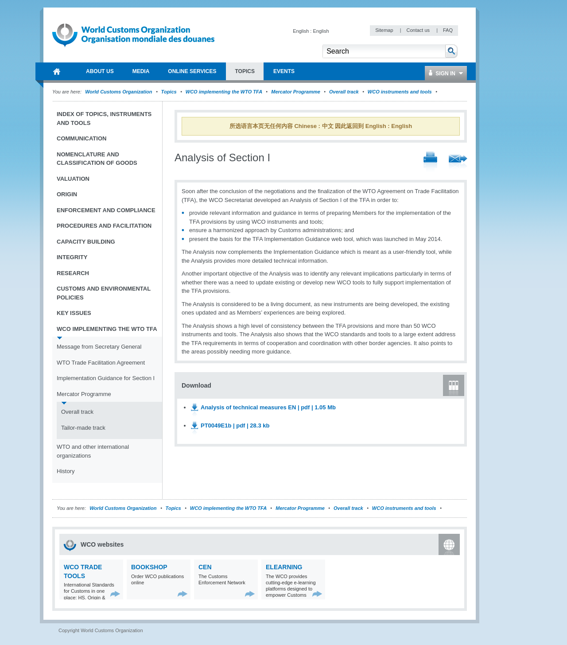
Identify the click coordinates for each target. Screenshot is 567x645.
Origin (67, 194)
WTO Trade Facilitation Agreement (101, 362)
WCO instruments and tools (400, 91)
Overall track (344, 91)
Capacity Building (86, 241)
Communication (81, 138)
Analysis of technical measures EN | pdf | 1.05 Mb (268, 407)
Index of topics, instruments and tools (104, 118)
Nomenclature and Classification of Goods (97, 159)
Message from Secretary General (99, 346)
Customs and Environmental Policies (104, 293)
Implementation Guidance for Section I (106, 378)
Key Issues (74, 313)
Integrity (72, 257)
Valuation (73, 178)
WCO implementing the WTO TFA (224, 91)
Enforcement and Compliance (106, 210)
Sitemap (384, 30)
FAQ (448, 30)
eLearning (284, 567)
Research (73, 273)
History (65, 471)
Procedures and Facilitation (104, 225)
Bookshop (149, 567)
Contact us (418, 30)
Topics (169, 91)
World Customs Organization (119, 91)
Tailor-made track (83, 427)
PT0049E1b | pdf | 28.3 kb (235, 425)
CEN (205, 567)
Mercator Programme (295, 91)
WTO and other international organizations (93, 451)
